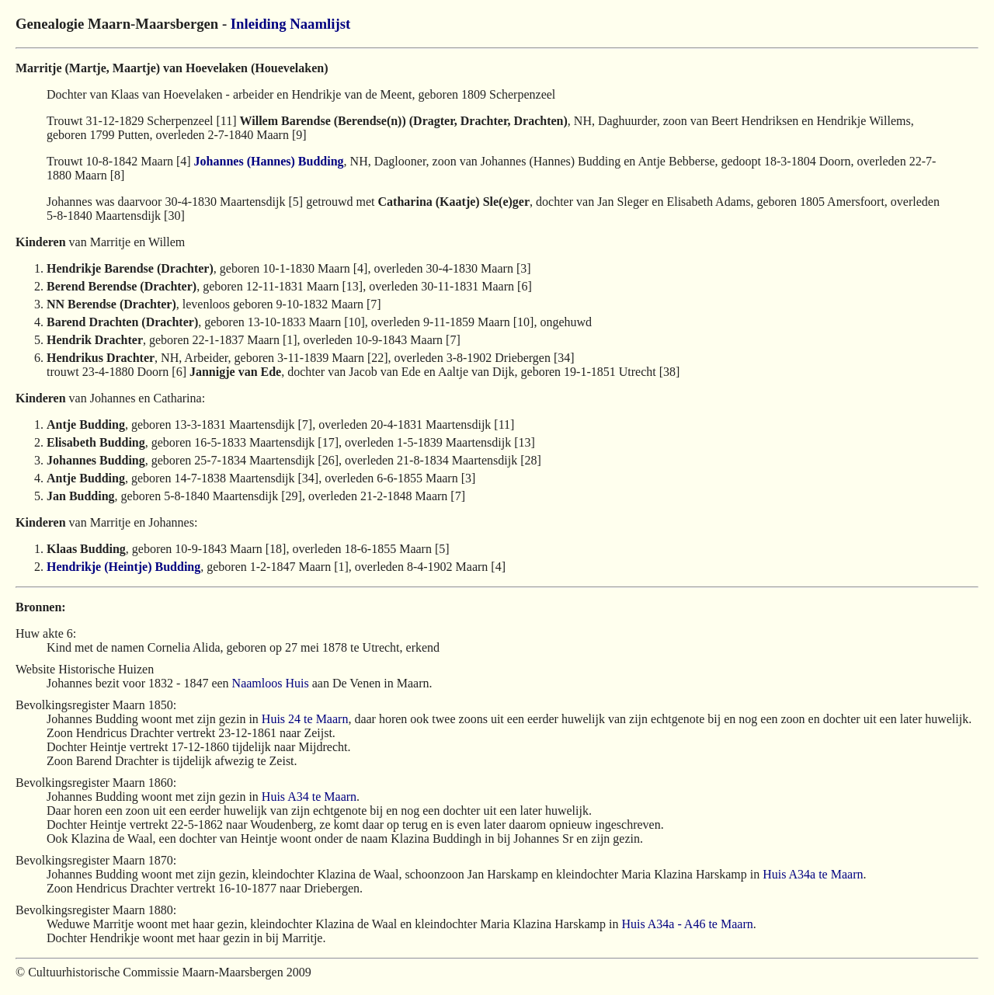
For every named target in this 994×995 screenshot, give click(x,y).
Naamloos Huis (270, 683)
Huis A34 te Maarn (309, 796)
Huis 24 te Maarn (305, 718)
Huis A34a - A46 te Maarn (686, 924)
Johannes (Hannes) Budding (269, 161)
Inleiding (259, 24)
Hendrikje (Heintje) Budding (123, 566)
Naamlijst (320, 24)
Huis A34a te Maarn (813, 874)
